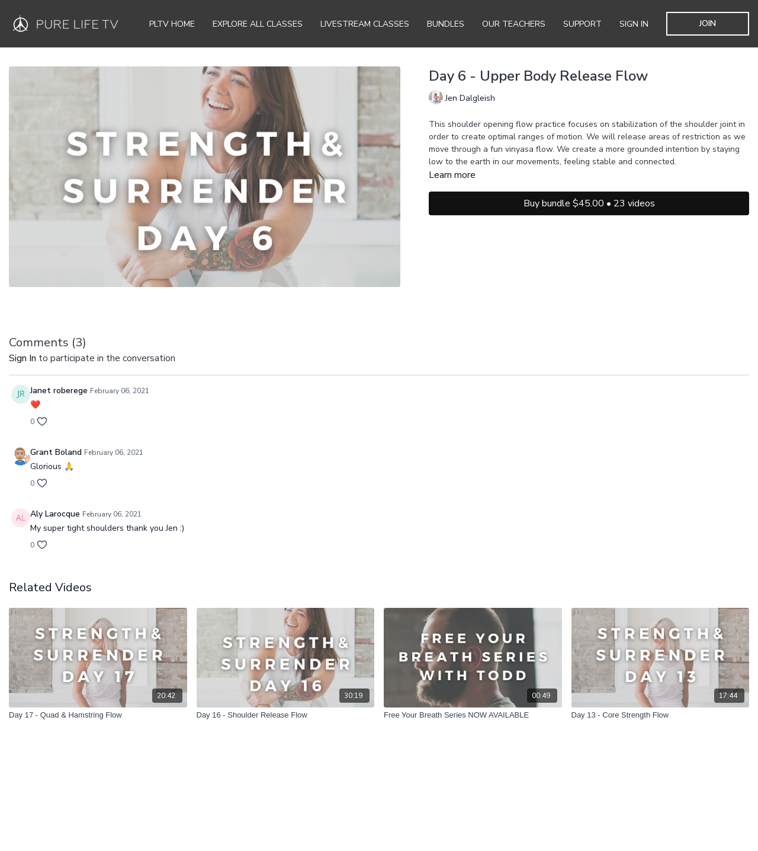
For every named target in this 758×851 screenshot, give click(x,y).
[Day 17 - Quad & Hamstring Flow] (98, 715)
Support (582, 24)
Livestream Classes (364, 24)
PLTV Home (172, 24)
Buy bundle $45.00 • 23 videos (589, 203)
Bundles (445, 24)
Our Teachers (513, 24)
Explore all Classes (258, 24)
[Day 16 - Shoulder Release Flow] (286, 715)
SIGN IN (633, 24)
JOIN (707, 23)
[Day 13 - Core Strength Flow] (660, 715)
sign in (22, 358)
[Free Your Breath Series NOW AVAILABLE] (473, 715)
